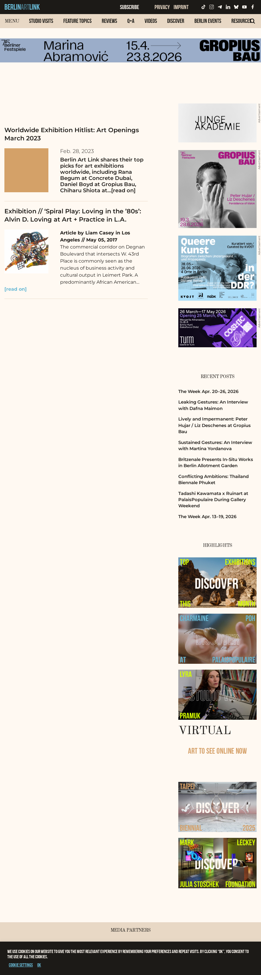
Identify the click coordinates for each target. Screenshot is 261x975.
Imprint (181, 7)
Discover (175, 21)
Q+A (130, 21)
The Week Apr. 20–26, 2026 (208, 391)
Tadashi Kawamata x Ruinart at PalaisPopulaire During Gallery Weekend (213, 500)
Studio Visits (41, 21)
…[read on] (121, 190)
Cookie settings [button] (21, 964)
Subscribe (129, 7)
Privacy (162, 7)
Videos (151, 21)
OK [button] (39, 964)
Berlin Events (207, 21)
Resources (241, 21)
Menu (12, 21)
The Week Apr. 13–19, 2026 (207, 516)
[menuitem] (41, 24)
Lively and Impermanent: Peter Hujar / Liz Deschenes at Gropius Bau (214, 425)
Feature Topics (77, 21)
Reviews (109, 21)
